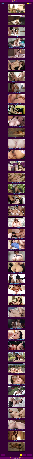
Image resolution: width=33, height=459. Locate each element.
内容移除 (20, 457)
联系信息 (10, 457)
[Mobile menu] (1, 1)
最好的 (28, 3)
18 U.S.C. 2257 (16, 457)
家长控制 (23, 457)
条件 (12, 457)
